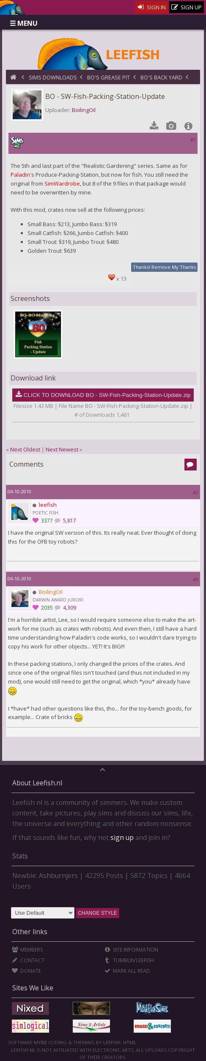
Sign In (151, 7)
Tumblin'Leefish (129, 960)
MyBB (40, 1042)
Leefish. (112, 1042)
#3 (195, 579)
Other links (29, 931)
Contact (28, 960)
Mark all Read (127, 970)
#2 (195, 492)
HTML (129, 1042)
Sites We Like (32, 988)
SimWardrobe (62, 183)
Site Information (131, 949)
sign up (122, 837)
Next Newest (62, 449)
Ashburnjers (58, 875)
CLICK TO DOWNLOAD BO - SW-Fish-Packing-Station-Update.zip (107, 395)
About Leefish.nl (37, 783)
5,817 (69, 520)
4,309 (69, 607)
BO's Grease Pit (108, 77)
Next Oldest (25, 449)
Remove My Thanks (173, 267)
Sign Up (186, 7)
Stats (20, 856)
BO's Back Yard (161, 77)
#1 (193, 140)
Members (27, 949)
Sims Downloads (53, 77)
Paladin (20, 174)
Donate (26, 970)
